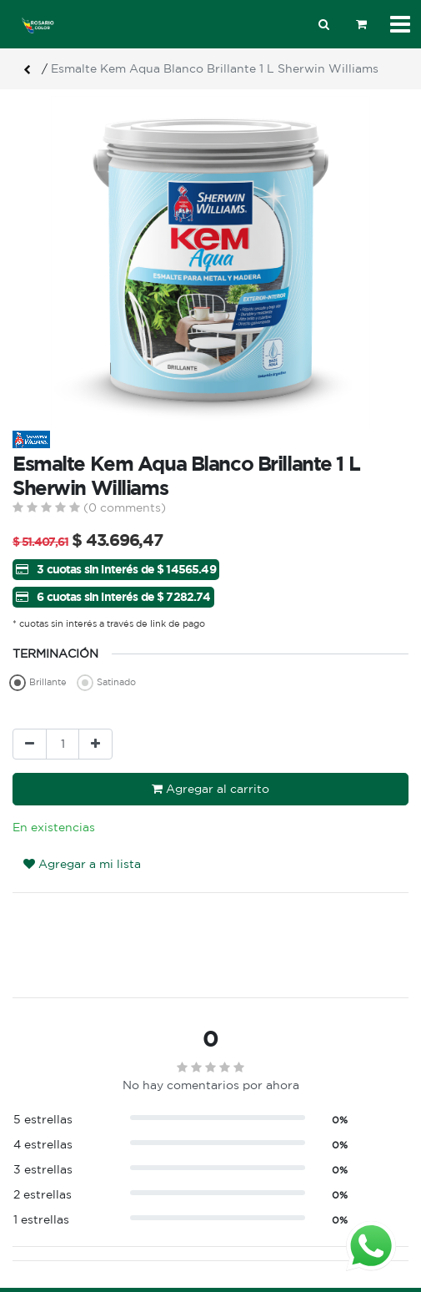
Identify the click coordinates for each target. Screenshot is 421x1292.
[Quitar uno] (30, 744)
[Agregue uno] (95, 744)
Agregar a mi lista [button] (82, 864)
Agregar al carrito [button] (210, 788)
